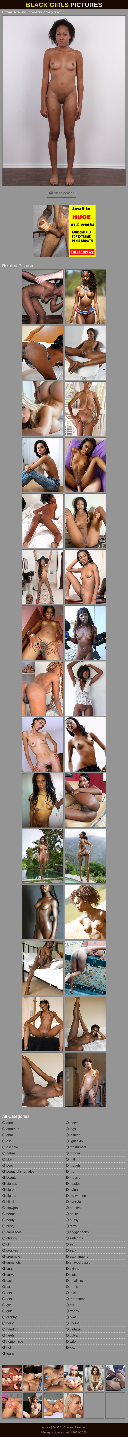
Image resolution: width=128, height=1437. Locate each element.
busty (8, 1226)
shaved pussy (78, 1262)
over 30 (73, 1202)
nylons (73, 1189)
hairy (8, 1323)
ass (7, 1141)
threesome (76, 1299)
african (9, 1123)
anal (7, 1135)
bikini (8, 1202)
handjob (10, 1329)
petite (72, 1214)
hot (6, 1347)
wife (71, 1341)
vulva (72, 1335)
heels (8, 1335)
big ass (9, 1183)
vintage (73, 1329)
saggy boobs (77, 1232)
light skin (74, 1141)
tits (70, 1305)
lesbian (73, 1135)
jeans (8, 1353)
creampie (11, 1256)
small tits (74, 1281)
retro (71, 1226)
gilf (6, 1305)
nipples (73, 1183)
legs (71, 1129)
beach (9, 1165)
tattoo (72, 1287)
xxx (70, 1347)
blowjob (10, 1208)
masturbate (76, 1147)
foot (7, 1299)
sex (70, 1244)
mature (73, 1153)
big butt (9, 1189)
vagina (73, 1323)
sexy (71, 1250)
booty (8, 1220)
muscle (73, 1177)
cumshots (11, 1262)
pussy (72, 1220)
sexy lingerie (77, 1256)
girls (7, 1311)
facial (8, 1281)
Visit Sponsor (61, 193)
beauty (9, 1177)
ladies (72, 1123)
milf (70, 1159)
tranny (72, 1311)
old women (76, 1196)
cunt (7, 1268)
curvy (8, 1274)
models (73, 1165)
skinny (72, 1268)
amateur (10, 1129)
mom (71, 1171)
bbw (7, 1159)
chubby (9, 1238)
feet (7, 1293)
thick (71, 1293)
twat (71, 1317)
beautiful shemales (18, 1171)
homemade (12, 1341)
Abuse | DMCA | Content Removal (64, 1427)
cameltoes (12, 1232)
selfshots (74, 1238)
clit (6, 1244)
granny (9, 1317)
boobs (9, 1214)
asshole (10, 1147)
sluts (71, 1274)
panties (73, 1208)
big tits (9, 1196)
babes (9, 1153)
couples (10, 1250)
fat (6, 1287)
